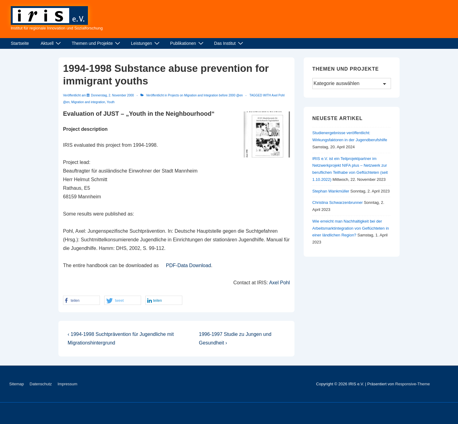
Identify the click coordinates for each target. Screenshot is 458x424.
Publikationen (187, 43)
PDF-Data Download (188, 265)
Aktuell (51, 43)
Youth (110, 102)
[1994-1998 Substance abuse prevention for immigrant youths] (112, 95)
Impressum (67, 384)
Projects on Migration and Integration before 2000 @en (205, 95)
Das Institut (229, 43)
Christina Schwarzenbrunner (337, 202)
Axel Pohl (279, 282)
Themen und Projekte (97, 43)
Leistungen (146, 43)
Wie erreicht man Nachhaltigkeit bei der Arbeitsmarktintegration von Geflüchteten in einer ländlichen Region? (350, 228)
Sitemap (16, 384)
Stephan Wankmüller (330, 191)
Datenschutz (41, 384)
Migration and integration (88, 102)
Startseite (20, 43)
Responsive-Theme (412, 384)
